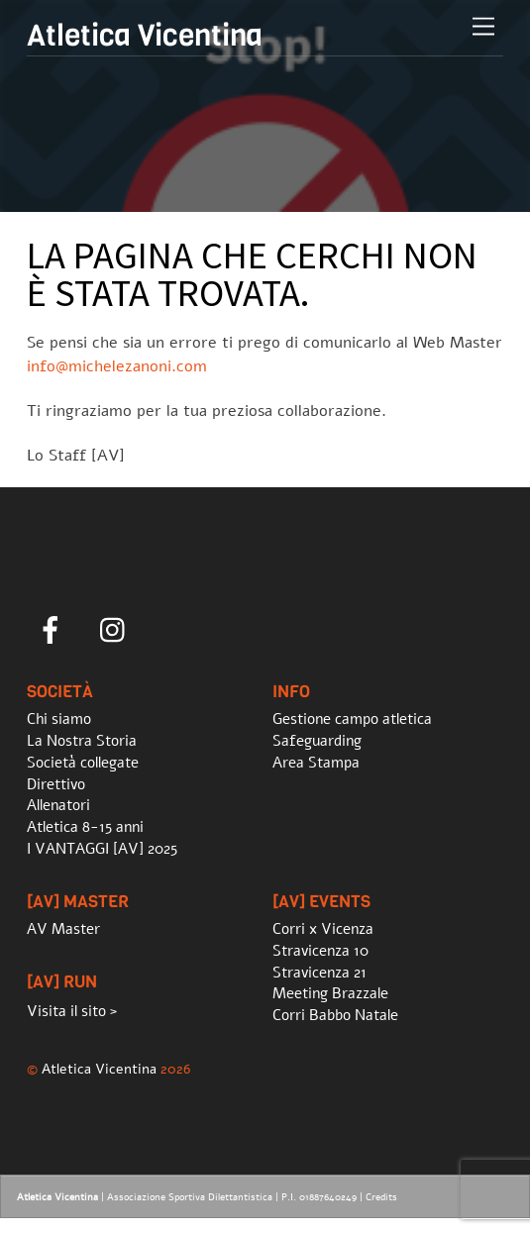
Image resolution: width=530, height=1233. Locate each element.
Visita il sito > (72, 1011)
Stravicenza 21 (319, 972)
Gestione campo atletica (352, 719)
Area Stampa (316, 762)
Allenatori (58, 805)
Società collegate (83, 762)
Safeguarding (317, 741)
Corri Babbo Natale (335, 1015)
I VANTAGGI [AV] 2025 (102, 849)
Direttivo (56, 784)
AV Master (63, 929)
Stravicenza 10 (320, 951)
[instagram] (117, 630)
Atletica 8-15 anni (85, 827)
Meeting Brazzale (330, 993)
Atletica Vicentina (99, 1069)
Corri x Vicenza (322, 929)
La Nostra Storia (82, 741)
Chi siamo (59, 719)
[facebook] (54, 630)
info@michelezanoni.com (117, 366)
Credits (381, 1197)
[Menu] (483, 27)
